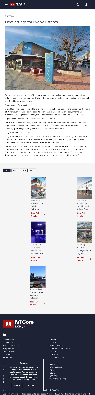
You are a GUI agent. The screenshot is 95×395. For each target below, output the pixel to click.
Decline (30, 385)
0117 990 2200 (59, 379)
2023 (32, 170)
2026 (7, 170)
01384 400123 (12, 357)
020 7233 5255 (59, 357)
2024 (24, 170)
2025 (15, 170)
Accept (17, 385)
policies (31, 379)
